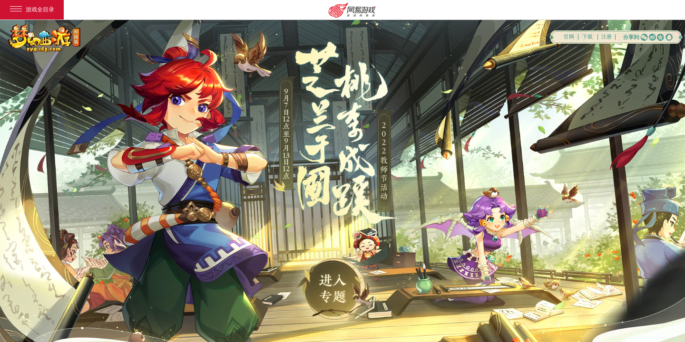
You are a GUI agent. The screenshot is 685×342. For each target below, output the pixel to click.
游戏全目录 (32, 9)
